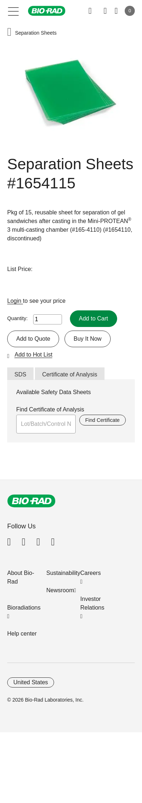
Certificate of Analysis (69, 374)
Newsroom (60, 590)
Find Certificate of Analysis (50, 409)
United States (30, 682)
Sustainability (63, 573)
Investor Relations (92, 603)
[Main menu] (13, 11)
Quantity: (17, 318)
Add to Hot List (33, 355)
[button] (9, 32)
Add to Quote (33, 339)
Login (15, 301)
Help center (22, 633)
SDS (20, 374)
